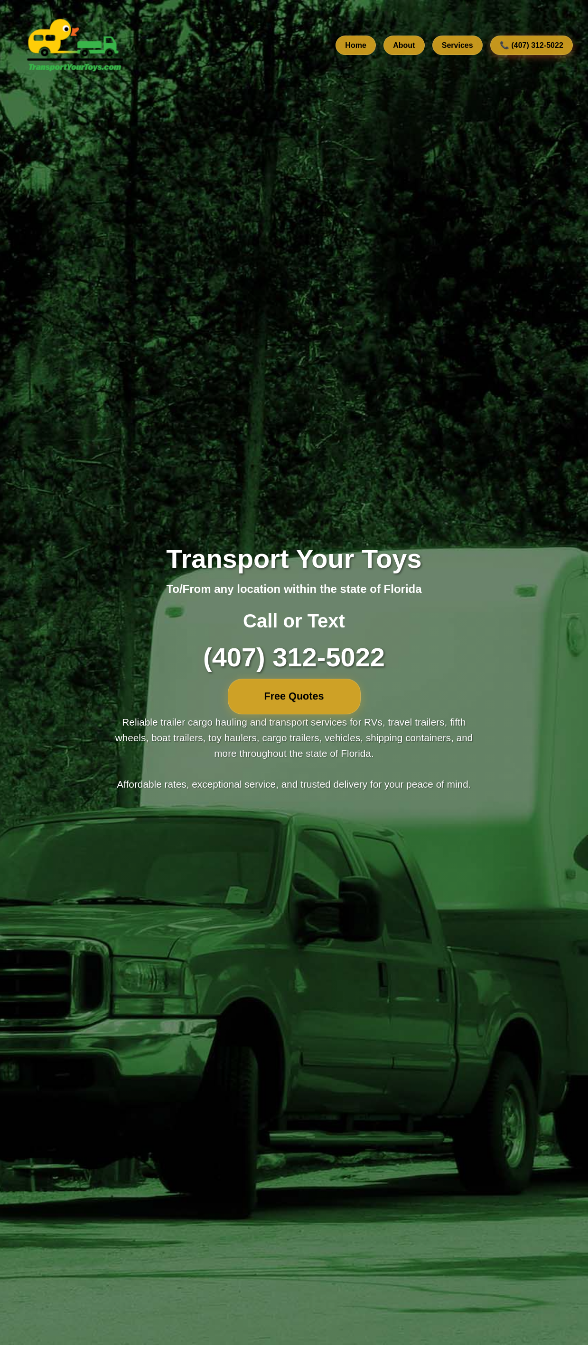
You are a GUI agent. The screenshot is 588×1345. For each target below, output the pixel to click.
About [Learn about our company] (404, 45)
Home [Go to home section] (355, 45)
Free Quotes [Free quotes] (294, 696)
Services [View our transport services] (457, 45)
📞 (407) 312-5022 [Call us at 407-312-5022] (531, 45)
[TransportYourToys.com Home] (74, 45)
